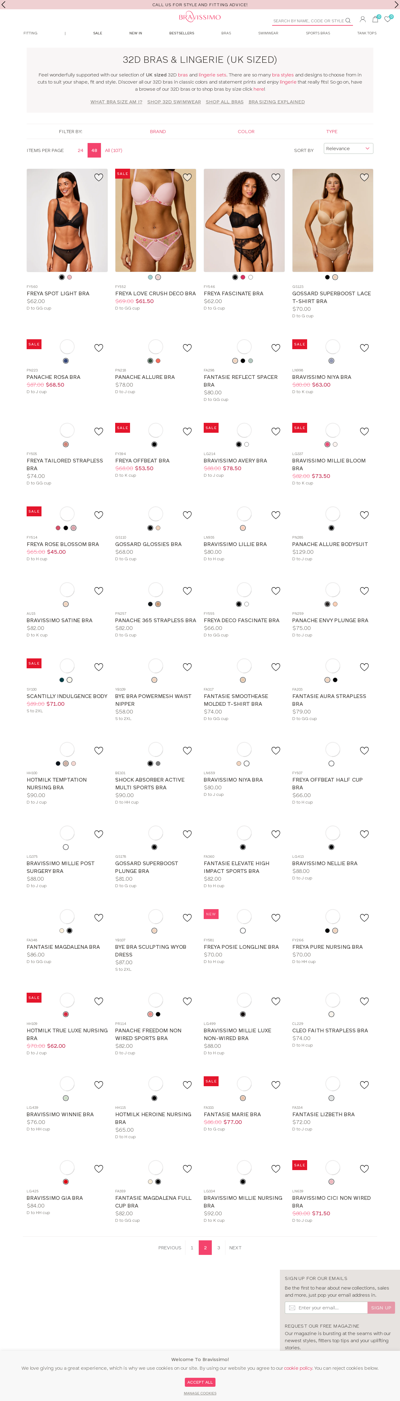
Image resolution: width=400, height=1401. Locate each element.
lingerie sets (212, 89)
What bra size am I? (116, 116)
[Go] (350, 20)
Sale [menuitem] (97, 48)
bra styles (283, 89)
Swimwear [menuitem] (268, 48)
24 (81, 164)
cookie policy (298, 1368)
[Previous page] (170, 1262)
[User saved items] (387, 20)
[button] (362, 20)
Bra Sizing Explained (277, 116)
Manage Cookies (200, 1393)
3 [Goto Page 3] (218, 1262)
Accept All (200, 1382)
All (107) (113, 164)
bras (183, 89)
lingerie (288, 96)
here (259, 103)
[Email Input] (326, 1322)
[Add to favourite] (100, 191)
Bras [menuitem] (226, 48)
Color (246, 146)
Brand (158, 146)
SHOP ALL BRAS (225, 116)
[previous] (3, 4)
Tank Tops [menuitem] (366, 48)
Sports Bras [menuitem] (318, 48)
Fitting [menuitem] (30, 48)
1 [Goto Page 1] (192, 1262)
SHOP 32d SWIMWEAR (174, 116)
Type (331, 146)
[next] (396, 4)
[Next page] (235, 1262)
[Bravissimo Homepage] (100, 25)
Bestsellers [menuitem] (181, 48)
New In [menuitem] (135, 48)
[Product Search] (310, 21)
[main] (200, 661)
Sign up (381, 1322)
